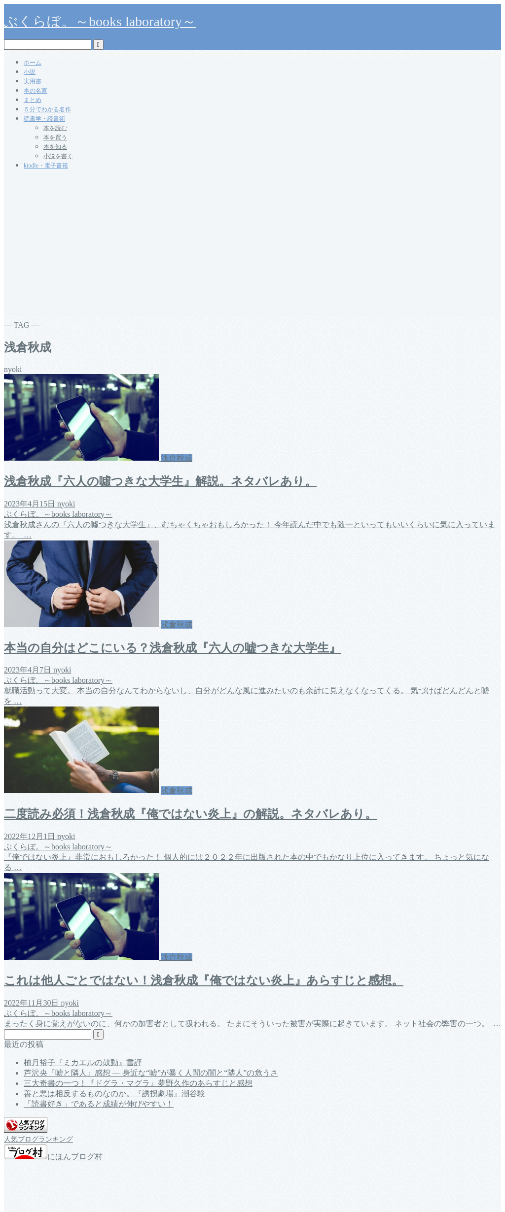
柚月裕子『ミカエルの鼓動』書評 (83, 1062)
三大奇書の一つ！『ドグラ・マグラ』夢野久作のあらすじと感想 (138, 1083)
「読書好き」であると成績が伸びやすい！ (99, 1104)
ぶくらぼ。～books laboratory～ (100, 21)
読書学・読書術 (44, 118)
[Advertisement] (252, 247)
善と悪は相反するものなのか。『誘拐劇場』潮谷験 (114, 1093)
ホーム (32, 62)
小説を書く (58, 156)
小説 (30, 71)
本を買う (55, 137)
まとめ (32, 100)
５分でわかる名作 (47, 109)
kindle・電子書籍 (46, 165)
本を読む (55, 128)
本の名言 (35, 90)
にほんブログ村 (53, 1156)
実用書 (32, 81)
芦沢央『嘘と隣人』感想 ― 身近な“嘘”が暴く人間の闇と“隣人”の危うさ (151, 1073)
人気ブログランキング (38, 1139)
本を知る (55, 146)
